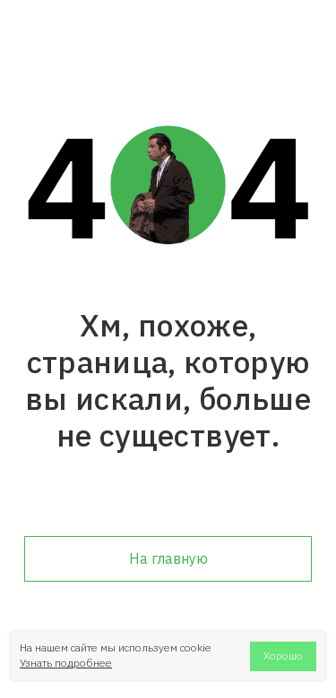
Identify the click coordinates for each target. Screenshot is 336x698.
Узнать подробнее (66, 662)
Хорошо (283, 655)
